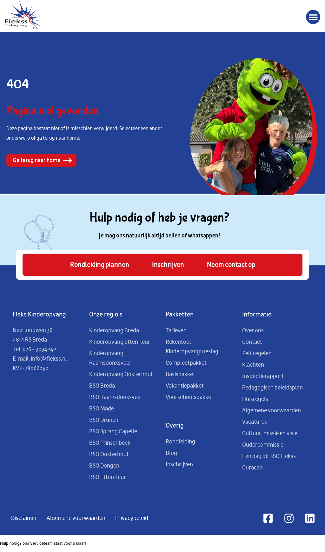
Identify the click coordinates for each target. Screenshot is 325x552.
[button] (313, 17)
